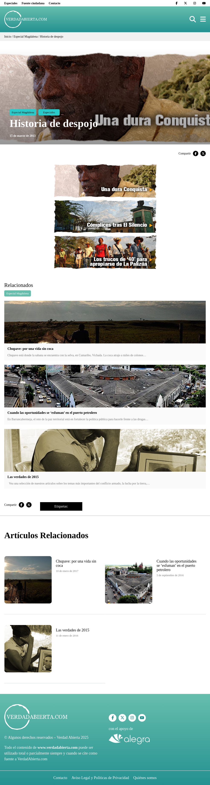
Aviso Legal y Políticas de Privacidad (100, 778)
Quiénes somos (145, 778)
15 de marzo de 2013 (23, 135)
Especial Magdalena (26, 36)
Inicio (7, 36)
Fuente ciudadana (33, 3)
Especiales (10, 3)
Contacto (54, 3)
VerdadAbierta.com (32, 759)
